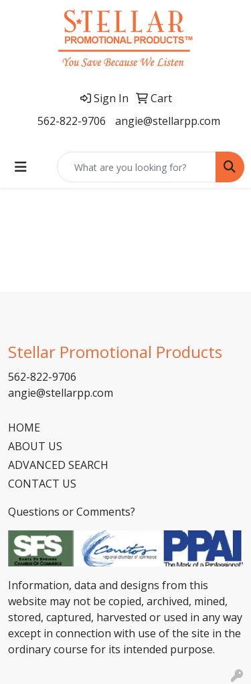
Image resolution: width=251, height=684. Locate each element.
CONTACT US (42, 483)
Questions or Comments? (71, 511)
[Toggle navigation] (21, 167)
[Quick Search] (136, 167)
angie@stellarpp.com (167, 121)
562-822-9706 (71, 121)
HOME (24, 427)
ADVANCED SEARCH (58, 465)
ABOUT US (35, 446)
